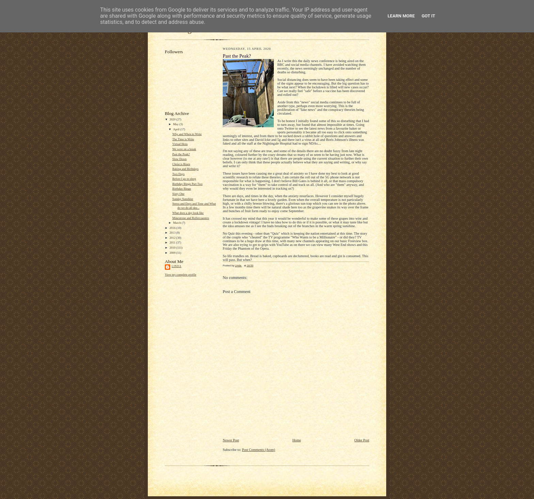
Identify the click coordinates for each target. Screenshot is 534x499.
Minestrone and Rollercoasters (190, 218)
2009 (173, 252)
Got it (428, 15)
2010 (173, 247)
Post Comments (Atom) (258, 450)
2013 (173, 232)
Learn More (401, 15)
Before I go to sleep (184, 178)
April (176, 129)
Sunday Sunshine (182, 199)
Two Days (178, 174)
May (176, 124)
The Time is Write (183, 139)
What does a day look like (188, 213)
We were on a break (184, 149)
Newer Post (231, 440)
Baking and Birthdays (185, 169)
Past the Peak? (181, 154)
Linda (177, 266)
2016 (173, 228)
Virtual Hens (180, 144)
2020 (173, 119)
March (177, 222)
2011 (173, 242)
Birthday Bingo (181, 188)
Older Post (361, 440)
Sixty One (178, 193)
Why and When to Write (187, 134)
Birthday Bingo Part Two (187, 184)
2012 (173, 237)
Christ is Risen (181, 164)
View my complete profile (180, 274)
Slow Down (179, 159)
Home (296, 440)
